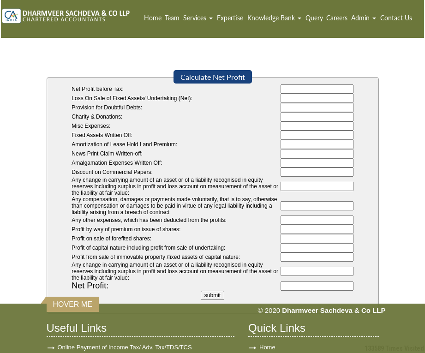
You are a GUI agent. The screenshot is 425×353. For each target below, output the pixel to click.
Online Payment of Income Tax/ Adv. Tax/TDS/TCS (125, 280)
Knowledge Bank (274, 18)
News (267, 324)
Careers (336, 18)
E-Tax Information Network (93, 309)
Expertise (230, 18)
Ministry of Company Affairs (94, 324)
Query (314, 18)
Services (198, 18)
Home (153, 18)
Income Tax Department (89, 339)
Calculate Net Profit (212, 76)
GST (64, 295)
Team (172, 18)
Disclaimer (273, 339)
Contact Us (396, 18)
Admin (363, 18)
